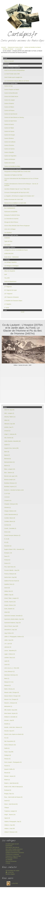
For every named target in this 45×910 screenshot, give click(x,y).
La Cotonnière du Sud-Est (11, 218)
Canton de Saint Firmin (10, 121)
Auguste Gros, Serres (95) (11, 448)
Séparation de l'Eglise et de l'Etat (13, 175)
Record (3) (7, 772)
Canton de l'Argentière (10, 156)
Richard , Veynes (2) (9, 776)
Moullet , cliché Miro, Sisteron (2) (13, 727)
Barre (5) (6, 451)
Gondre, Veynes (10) (9, 601)
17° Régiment (8, 286)
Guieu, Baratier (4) (9, 608)
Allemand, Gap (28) (9, 423)
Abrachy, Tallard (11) (9, 416)
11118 (22, 312)
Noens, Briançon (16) (10, 744)
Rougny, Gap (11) (9, 793)
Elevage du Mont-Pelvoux (11, 222)
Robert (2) (7, 779)
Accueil (3, 47)
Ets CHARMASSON (9, 208)
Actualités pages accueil (12, 844)
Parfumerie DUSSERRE (10, 211)
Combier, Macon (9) (9, 518)
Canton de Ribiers (9, 107)
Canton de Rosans (9, 110)
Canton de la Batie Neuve (11, 96)
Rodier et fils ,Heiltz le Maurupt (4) (13, 786)
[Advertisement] (16, 384)
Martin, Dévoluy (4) (9, 689)
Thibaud (6, 807)
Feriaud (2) (7, 560)
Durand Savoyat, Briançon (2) (12, 535)
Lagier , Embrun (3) (9, 654)
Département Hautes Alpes (15, 47)
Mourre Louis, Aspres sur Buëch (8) (13, 734)
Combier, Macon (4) (9, 521)
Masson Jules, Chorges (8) (11, 692)
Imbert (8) (7, 612)
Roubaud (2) (7, 790)
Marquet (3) (7, 685)
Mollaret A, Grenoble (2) (10, 717)
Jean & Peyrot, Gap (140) (11, 626)
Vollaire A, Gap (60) (9, 825)
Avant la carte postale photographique (14, 70)
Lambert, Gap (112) (9, 657)
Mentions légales (10, 874)
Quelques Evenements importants (15, 852)
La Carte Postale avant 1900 (12, 74)
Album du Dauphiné (9, 271)
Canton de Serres (9, 124)
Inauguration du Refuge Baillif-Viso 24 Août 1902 (17, 171)
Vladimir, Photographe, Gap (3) (12, 821)
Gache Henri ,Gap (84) (10, 577)
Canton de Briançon (9, 159)
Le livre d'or (10, 872)
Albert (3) (6, 420)
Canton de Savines (9, 149)
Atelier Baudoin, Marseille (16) (12, 441)
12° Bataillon (7, 304)
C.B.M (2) (7, 497)
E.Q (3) (6, 542)
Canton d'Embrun (9, 138)
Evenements (9, 845)
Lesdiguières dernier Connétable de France (16, 250)
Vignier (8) (7, 818)
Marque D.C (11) (8, 682)
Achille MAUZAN (8, 253)
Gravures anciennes (11, 861)
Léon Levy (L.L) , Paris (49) (11, 668)
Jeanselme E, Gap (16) (10, 629)
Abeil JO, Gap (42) (9, 409)
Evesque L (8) (8, 553)
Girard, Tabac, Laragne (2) (11, 598)
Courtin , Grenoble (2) (10, 528)
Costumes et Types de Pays (13, 856)
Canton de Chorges (9, 135)
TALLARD (7, 278)
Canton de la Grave (9, 162)
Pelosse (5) (7, 758)
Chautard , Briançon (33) (11, 504)
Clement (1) (7, 507)
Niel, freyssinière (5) (9, 741)
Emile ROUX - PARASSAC (11, 257)
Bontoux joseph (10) (9, 479)
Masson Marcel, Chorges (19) (12, 696)
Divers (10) (7, 532)
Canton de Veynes (9, 131)
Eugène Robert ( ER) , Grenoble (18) (14, 549)
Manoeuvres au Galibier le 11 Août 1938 (15, 203)
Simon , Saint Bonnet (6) (11, 804)
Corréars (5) (7, 525)
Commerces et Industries (12, 854)
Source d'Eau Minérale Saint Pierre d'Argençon (17, 225)
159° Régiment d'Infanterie (11, 297)
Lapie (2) (6, 661)
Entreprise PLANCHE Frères (12, 215)
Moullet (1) (7, 724)
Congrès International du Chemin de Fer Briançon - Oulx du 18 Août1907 (21, 184)
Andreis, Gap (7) (8, 427)
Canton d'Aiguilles (9, 152)
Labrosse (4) (7, 647)
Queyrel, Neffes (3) (9, 769)
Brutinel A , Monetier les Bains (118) (14, 490)
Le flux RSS (12, 883)
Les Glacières (8, 232)
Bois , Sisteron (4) (9, 472)
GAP (5, 274)
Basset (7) (7, 455)
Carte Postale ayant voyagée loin (13, 77)
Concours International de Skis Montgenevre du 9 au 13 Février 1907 (21, 179)
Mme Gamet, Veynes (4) (10, 713)
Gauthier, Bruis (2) (9, 584)
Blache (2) (7, 465)
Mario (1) (6, 678)
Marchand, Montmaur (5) (11, 675)
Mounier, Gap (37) (9, 731)
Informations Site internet (12, 847)
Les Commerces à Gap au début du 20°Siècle (16, 80)
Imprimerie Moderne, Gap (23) (12, 622)
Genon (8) (7, 587)
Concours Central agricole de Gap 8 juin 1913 (16, 192)
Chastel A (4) (7, 500)
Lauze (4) (6, 664)
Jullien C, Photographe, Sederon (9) (14, 636)
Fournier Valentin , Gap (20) (11, 570)
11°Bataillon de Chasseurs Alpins (13, 300)
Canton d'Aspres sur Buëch (11, 89)
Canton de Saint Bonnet (10, 114)
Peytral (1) (7, 765)
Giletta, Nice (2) (8, 591)
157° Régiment (8, 293)
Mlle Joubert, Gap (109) (10, 710)
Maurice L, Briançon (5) (10, 703)
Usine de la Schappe (9, 229)
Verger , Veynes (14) (9, 814)
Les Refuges (9, 859)
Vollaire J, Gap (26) (9, 828)
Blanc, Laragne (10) (9, 469)
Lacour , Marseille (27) (10, 650)
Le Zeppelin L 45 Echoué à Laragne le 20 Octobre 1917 (19, 196)
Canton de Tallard (9, 128)
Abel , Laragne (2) (9, 413)
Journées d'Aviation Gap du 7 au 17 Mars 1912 (17, 189)
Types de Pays (8, 241)
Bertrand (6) (7, 458)
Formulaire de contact (12, 870)
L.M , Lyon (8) (8, 643)
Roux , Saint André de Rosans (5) (13, 797)
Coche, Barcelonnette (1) (11, 514)
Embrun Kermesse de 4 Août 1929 (13, 199)
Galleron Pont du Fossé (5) (11, 580)
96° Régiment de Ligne (10, 290)
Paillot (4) (6, 748)
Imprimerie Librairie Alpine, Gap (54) (14, 619)
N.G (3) (6, 737)
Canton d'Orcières (9, 145)
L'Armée (8, 863)
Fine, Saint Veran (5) (9, 566)
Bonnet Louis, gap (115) (10, 476)
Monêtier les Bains (8, 49)
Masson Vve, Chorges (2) (11, 699)
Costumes (7, 238)
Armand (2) (7, 430)
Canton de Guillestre (9, 142)
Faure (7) (6, 556)
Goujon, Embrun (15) (10, 605)
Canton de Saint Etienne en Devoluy (14, 117)
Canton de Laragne (9, 100)
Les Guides (7, 244)
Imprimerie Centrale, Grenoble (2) (13, 615)
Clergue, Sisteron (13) (10, 511)
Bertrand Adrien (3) (9, 462)
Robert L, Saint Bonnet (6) (11, 783)
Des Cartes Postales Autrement (14, 849)
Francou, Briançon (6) (10, 573)
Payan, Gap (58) (8, 751)
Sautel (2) (7, 800)
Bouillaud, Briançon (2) (10, 483)
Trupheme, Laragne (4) (10, 811)
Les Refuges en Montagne (11, 265)
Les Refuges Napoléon (10, 262)
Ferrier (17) (7, 563)
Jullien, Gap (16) (8, 640)
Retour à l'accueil (9, 61)
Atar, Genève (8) (8, 437)
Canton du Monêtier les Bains (32, 47)
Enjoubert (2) (7, 546)
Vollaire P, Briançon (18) (10, 832)
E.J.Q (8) (6, 539)
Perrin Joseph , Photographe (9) (13, 762)
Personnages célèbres (12, 858)
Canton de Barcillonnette (11, 93)
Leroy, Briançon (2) (9, 671)
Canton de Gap (8, 86)
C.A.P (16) (7, 493)
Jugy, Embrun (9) (9, 633)
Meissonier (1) (8, 706)
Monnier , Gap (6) (9, 720)
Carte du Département (10, 281)
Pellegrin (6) (7, 755)
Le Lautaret (18, 49)
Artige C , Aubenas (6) (10, 434)
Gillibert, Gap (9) (8, 594)
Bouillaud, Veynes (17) (10, 486)
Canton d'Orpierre (9, 103)
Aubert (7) (7, 444)
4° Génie (6, 307)
